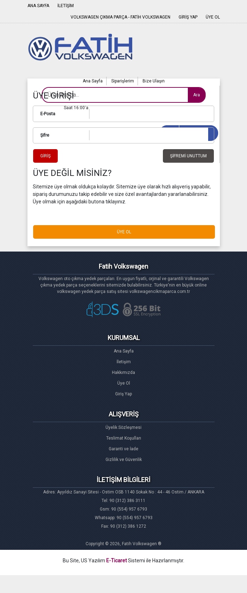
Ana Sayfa (93, 80)
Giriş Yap (123, 393)
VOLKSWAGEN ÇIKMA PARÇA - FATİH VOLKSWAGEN (120, 17)
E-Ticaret (116, 560)
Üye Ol (123, 383)
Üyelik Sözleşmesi (123, 427)
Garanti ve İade (123, 448)
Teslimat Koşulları (123, 438)
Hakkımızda (123, 372)
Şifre (44, 135)
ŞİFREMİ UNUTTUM (188, 155)
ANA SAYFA (38, 5)
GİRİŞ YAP (188, 17)
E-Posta (47, 113)
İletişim (124, 361)
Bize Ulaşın (154, 80)
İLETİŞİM (65, 5)
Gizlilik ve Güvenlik (124, 459)
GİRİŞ (45, 155)
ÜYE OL (213, 17)
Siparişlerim (122, 80)
